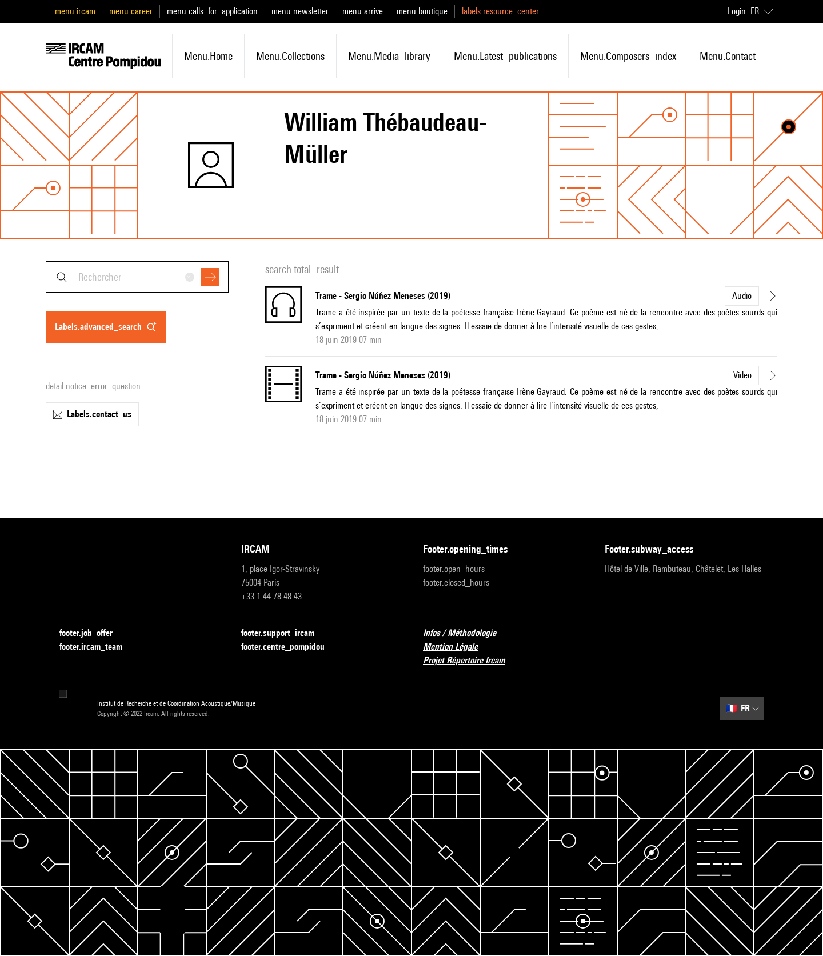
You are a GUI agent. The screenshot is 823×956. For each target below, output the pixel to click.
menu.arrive (362, 11)
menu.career (131, 11)
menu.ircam (75, 11)
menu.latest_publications (505, 56)
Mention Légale (457, 647)
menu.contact (728, 56)
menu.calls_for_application (212, 11)
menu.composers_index (628, 56)
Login (737, 11)
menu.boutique (422, 11)
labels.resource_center (500, 11)
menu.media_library (389, 56)
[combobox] (137, 277)
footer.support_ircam (284, 633)
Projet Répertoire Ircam (470, 661)
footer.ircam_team (97, 647)
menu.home (208, 56)
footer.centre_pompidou (289, 647)
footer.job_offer (92, 633)
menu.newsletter (300, 11)
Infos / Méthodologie (466, 633)
